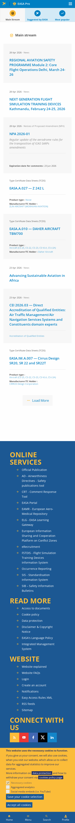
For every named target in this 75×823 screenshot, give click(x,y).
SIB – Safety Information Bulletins (38, 588)
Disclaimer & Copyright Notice (37, 629)
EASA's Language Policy (37, 638)
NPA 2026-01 (19, 134)
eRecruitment (31, 547)
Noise (28, 199)
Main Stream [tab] (13, 19)
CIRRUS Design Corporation (23, 384)
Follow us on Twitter (42, 737)
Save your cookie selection (24, 797)
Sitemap (27, 710)
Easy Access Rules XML (37, 697)
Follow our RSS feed (14, 737)
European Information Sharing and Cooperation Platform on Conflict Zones (39, 535)
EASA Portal (29, 503)
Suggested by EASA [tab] (37, 19)
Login (25, 679)
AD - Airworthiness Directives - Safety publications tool (34, 480)
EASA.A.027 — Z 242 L (26, 188)
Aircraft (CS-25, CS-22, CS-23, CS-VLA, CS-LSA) (32, 247)
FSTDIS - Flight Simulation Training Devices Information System (39, 557)
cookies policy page (50, 777)
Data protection (32, 621)
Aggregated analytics (23, 787)
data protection (42, 773)
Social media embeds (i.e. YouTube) (31, 791)
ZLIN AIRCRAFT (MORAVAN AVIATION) (28, 206)
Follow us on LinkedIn (52, 737)
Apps (70, 4)
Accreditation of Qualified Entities (26, 336)
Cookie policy (30, 614)
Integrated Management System (38, 646)
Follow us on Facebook (33, 737)
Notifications (30, 691)
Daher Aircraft (45, 251)
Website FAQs (31, 673)
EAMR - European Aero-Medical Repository (37, 511)
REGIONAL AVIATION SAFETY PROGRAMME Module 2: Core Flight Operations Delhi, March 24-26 (37, 67)
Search (47, 819)
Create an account (34, 685)
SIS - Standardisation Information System (36, 577)
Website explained (34, 667)
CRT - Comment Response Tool (39, 494)
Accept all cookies (19, 805)
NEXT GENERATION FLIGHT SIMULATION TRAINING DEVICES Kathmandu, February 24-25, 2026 (37, 104)
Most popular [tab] (62, 19)
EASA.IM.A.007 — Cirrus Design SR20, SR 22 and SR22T (34, 360)
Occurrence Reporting (36, 569)
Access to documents (36, 608)
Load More (40, 400)
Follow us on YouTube (24, 737)
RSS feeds (28, 704)
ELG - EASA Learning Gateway (35, 522)
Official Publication (34, 470)
